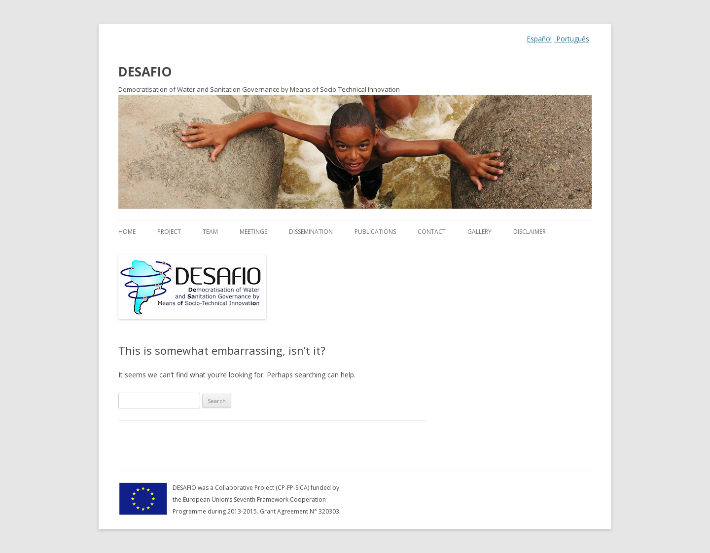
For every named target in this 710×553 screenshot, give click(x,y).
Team (210, 231)
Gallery (479, 231)
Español (539, 38)
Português (571, 38)
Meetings (253, 231)
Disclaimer (529, 231)
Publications (375, 231)
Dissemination (311, 231)
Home (127, 231)
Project (169, 231)
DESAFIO (145, 71)
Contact (432, 231)
